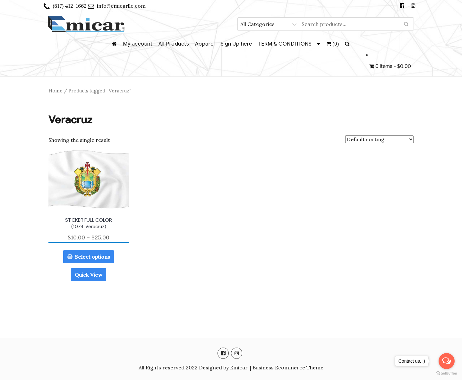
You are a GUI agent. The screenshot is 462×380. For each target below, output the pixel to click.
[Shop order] (379, 139)
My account (137, 44)
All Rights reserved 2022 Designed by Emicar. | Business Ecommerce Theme (231, 367)
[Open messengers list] (447, 361)
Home (55, 91)
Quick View (88, 275)
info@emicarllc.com (121, 6)
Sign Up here (236, 44)
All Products (173, 44)
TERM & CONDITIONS (285, 44)
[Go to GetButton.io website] (446, 373)
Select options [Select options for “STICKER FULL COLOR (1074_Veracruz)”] (92, 257)
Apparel (205, 44)
